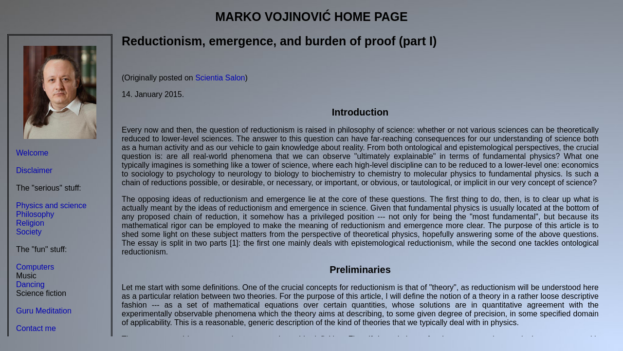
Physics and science (51, 205)
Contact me (36, 328)
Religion (30, 223)
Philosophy (35, 214)
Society (28, 232)
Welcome (32, 153)
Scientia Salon (220, 78)
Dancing (30, 284)
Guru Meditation (44, 311)
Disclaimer (34, 170)
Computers (35, 267)
